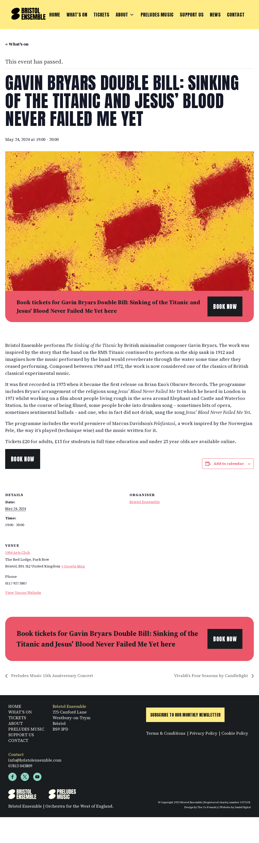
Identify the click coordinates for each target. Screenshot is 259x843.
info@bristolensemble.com (34, 761)
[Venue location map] (226, 570)
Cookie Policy (234, 735)
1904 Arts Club (17, 552)
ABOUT (15, 725)
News (215, 14)
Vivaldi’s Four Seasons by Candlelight (211, 675)
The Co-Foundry (207, 808)
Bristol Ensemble (145, 501)
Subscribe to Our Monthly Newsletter (185, 716)
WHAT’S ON (20, 713)
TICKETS (17, 719)
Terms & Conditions (165, 735)
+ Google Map (73, 566)
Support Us (192, 14)
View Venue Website (23, 592)
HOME (14, 708)
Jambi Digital (243, 808)
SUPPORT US (21, 736)
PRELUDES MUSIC (26, 730)
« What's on (16, 44)
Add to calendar (229, 463)
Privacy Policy (203, 735)
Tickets (101, 14)
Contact (235, 14)
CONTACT (18, 742)
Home (54, 14)
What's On (77, 14)
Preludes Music (157, 14)
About (125, 15)
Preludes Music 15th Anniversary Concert (51, 675)
